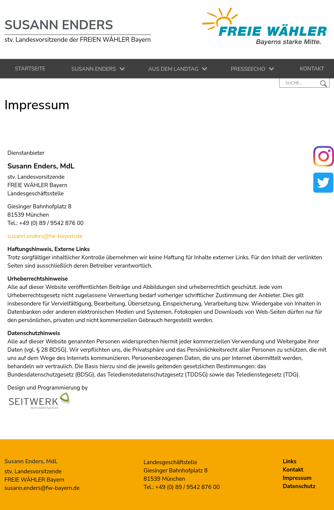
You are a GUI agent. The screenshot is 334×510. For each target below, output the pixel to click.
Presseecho (246, 69)
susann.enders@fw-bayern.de (45, 236)
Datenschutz (299, 486)
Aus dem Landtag (172, 69)
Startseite (28, 68)
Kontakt (310, 68)
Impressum (297, 478)
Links (289, 461)
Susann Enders (58, 25)
